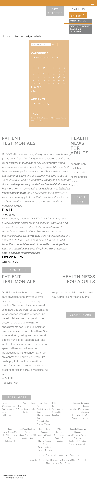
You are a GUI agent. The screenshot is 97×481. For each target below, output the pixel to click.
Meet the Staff (24, 412)
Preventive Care (43, 421)
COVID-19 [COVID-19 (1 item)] (52, 118)
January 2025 (42, 103)
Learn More (16, 270)
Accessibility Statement (69, 455)
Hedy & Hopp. (19, 478)
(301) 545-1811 (78, 15)
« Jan (33, 91)
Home (4, 403)
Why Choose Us (8, 406)
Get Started (6, 415)
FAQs (54, 403)
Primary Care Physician (47, 57)
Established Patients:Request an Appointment (79, 29)
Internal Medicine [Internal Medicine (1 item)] (60, 118)
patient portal (77, 21)
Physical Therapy (44, 424)
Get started (55, 11)
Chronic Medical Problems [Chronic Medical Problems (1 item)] (39, 118)
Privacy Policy (52, 455)
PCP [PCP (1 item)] (32, 121)
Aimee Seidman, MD (26, 409)
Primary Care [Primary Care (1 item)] (38, 121)
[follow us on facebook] (70, 9)
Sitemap (40, 455)
